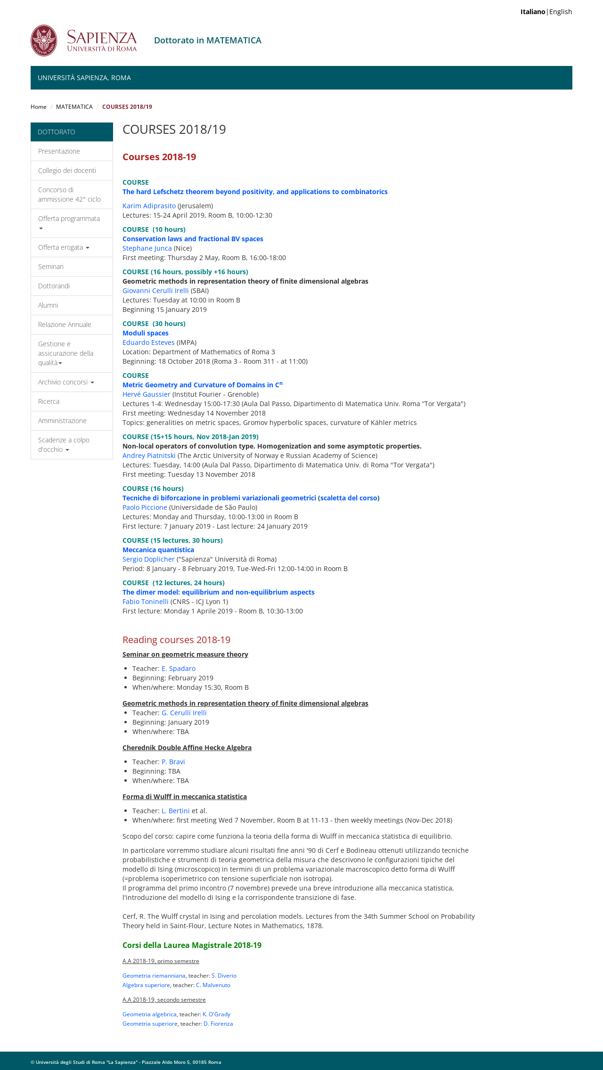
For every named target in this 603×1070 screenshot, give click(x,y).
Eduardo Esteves (148, 342)
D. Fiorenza (218, 1024)
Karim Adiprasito (149, 205)
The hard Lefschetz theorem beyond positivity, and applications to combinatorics (255, 191)
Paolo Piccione (144, 507)
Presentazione (59, 151)
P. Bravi (173, 761)
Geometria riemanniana (154, 976)
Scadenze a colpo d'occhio (64, 444)
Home (39, 107)
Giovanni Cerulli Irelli (155, 290)
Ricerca (48, 401)
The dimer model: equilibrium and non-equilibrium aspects (218, 592)
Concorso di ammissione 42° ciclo (69, 194)
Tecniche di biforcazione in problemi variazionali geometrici (219, 497)
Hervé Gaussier (146, 394)
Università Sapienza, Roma (84, 77)
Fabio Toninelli (145, 601)
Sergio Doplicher (148, 559)
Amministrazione (62, 420)
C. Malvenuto (213, 985)
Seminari (51, 266)
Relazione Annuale (64, 324)
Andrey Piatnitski (149, 455)
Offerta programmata (69, 221)
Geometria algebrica (149, 1014)
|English (546, 11)
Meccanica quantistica (158, 549)
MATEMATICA (74, 107)
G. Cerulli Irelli (184, 712)
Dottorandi (54, 285)
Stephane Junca (147, 248)
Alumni (48, 305)
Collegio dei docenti (67, 170)
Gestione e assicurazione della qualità (65, 353)
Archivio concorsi (66, 381)
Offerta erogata (64, 247)
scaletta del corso (348, 497)
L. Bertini (176, 810)
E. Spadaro (179, 668)
